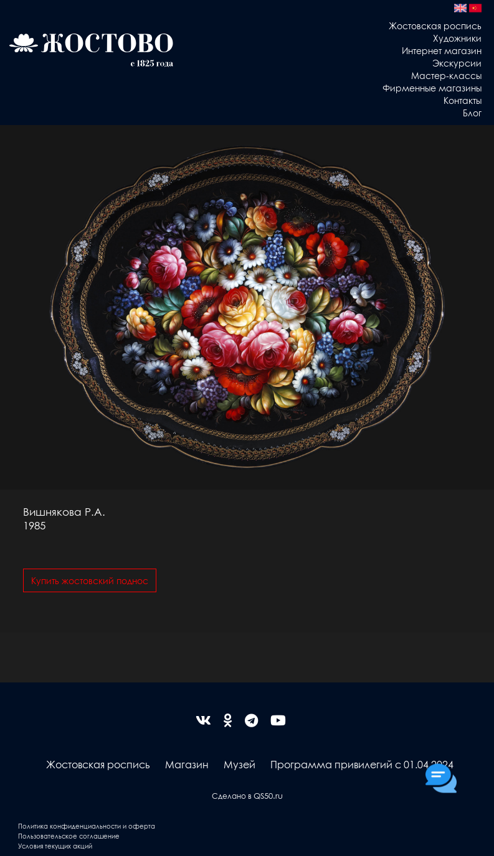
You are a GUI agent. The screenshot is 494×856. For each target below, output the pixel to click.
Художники (457, 38)
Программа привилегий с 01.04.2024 (362, 764)
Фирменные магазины (432, 87)
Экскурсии (457, 62)
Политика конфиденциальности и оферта (86, 826)
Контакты (463, 100)
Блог (472, 112)
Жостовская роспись (435, 25)
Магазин (187, 764)
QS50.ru (268, 795)
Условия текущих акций (55, 846)
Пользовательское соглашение (69, 836)
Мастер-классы (446, 75)
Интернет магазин (442, 50)
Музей (239, 764)
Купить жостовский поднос (89, 580)
